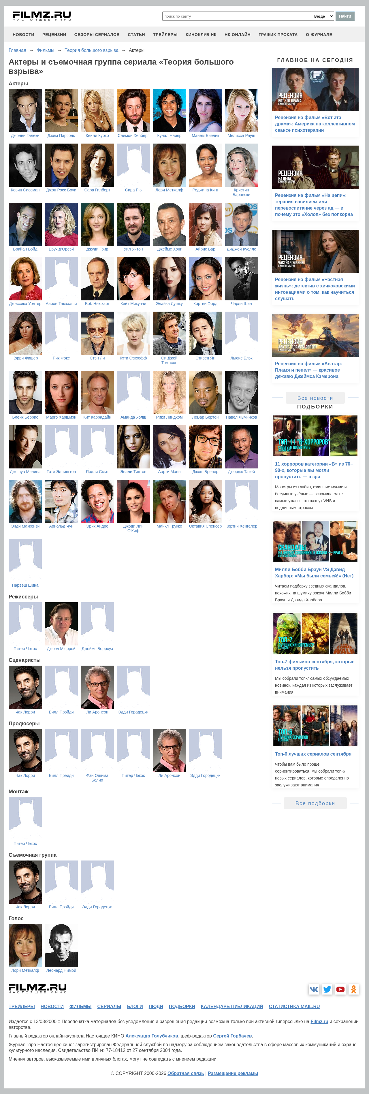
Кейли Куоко (97, 135)
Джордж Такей (241, 471)
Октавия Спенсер (205, 526)
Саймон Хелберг (133, 135)
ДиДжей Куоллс (241, 249)
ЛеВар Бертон (205, 417)
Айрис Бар (205, 249)
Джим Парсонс (61, 135)
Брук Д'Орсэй (61, 249)
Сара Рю (133, 190)
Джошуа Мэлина (25, 471)
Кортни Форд (205, 303)
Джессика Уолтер (25, 303)
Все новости (316, 398)
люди (156, 1006)
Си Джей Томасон (169, 360)
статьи (136, 34)
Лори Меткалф (169, 190)
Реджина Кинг (206, 190)
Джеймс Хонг (169, 249)
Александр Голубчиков (151, 1035)
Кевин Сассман (25, 190)
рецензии (54, 34)
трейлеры (165, 34)
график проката (278, 34)
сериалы (109, 1006)
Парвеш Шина (25, 585)
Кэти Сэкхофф (133, 358)
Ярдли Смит (97, 471)
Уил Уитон (133, 249)
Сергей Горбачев (232, 1035)
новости (23, 34)
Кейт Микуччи (133, 303)
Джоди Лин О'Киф (133, 528)
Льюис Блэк (241, 358)
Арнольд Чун (61, 526)
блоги (135, 1006)
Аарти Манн (169, 471)
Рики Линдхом (169, 417)
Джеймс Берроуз (97, 648)
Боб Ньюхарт (97, 303)
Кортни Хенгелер (241, 526)
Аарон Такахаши (61, 303)
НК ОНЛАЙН (238, 34)
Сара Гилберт (97, 190)
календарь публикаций (232, 1006)
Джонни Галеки (25, 135)
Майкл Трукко (169, 526)
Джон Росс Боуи (61, 190)
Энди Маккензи (25, 526)
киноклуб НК (201, 34)
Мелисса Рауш (241, 135)
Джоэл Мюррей (61, 648)
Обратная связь (185, 1073)
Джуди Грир (97, 249)
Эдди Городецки (133, 712)
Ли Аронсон (97, 712)
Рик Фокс (61, 358)
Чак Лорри (25, 712)
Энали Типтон (133, 471)
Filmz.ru (319, 1021)
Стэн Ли (97, 358)
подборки (182, 1006)
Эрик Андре (97, 526)
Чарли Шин (241, 303)
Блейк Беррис (25, 417)
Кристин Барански (241, 192)
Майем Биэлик (205, 135)
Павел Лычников (241, 417)
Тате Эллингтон (61, 471)
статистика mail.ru (294, 1006)
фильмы (80, 1006)
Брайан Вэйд (25, 249)
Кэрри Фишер (25, 358)
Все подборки (315, 803)
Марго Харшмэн (61, 417)
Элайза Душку (169, 303)
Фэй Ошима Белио (97, 777)
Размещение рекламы (233, 1073)
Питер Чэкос (25, 648)
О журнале (319, 34)
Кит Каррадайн (97, 417)
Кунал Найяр (169, 135)
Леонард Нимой (61, 970)
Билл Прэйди (61, 712)
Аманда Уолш (133, 417)
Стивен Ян (205, 358)
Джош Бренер (206, 471)
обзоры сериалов (97, 34)
